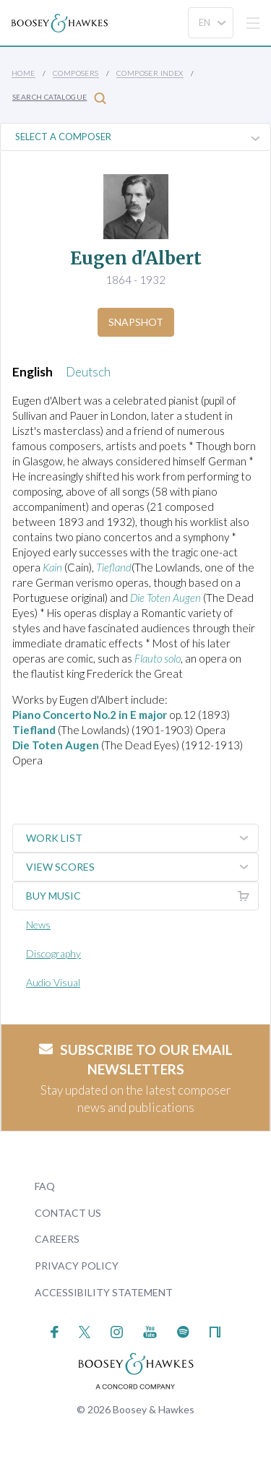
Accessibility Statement (104, 1292)
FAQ (45, 1186)
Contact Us (68, 1213)
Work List (142, 838)
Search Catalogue (59, 98)
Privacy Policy (77, 1265)
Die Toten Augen (55, 744)
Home (23, 73)
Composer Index (150, 73)
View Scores (142, 867)
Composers (76, 73)
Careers (57, 1239)
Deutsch (88, 371)
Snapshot (135, 322)
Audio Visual (53, 982)
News (38, 924)
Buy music (142, 896)
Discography (53, 953)
